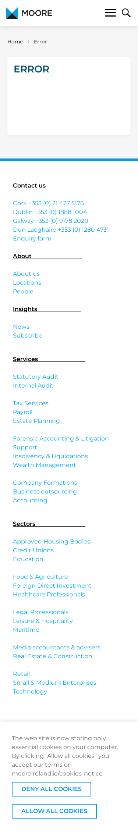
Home (15, 41)
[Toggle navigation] (110, 14)
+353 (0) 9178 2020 (61, 220)
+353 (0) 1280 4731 (83, 229)
